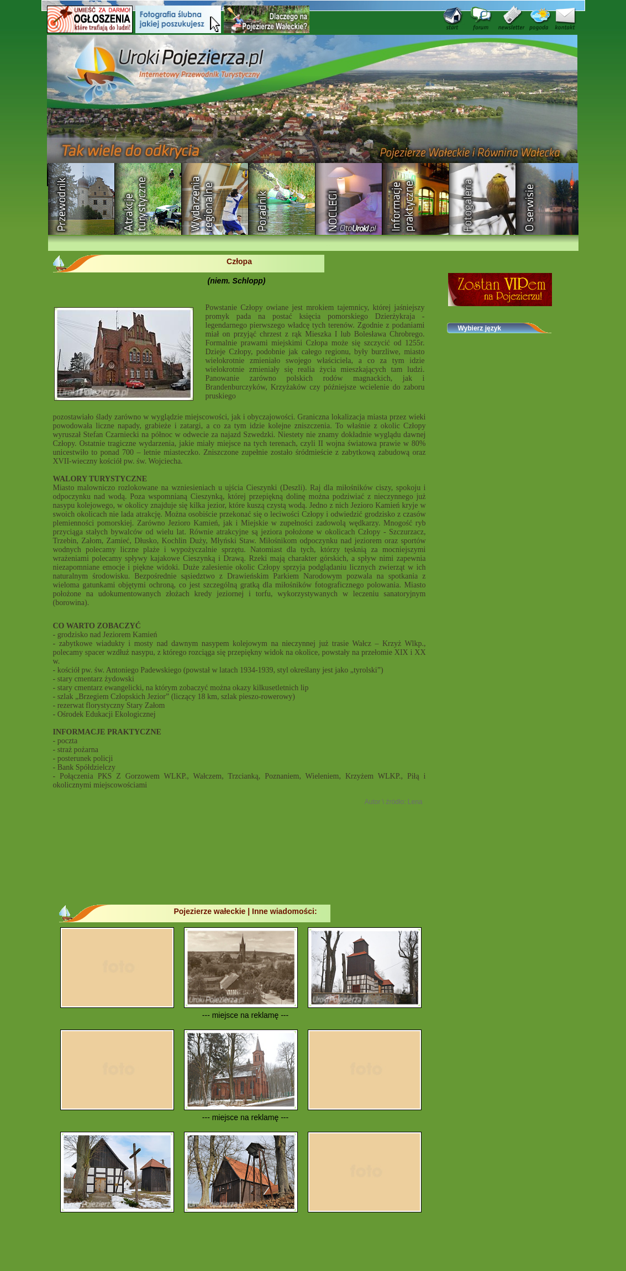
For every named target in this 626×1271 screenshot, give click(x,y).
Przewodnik (81, 199)
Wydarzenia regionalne (215, 199)
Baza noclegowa (348, 199)
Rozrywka (148, 199)
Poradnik (282, 199)
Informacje (415, 199)
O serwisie (549, 199)
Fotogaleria (482, 199)
